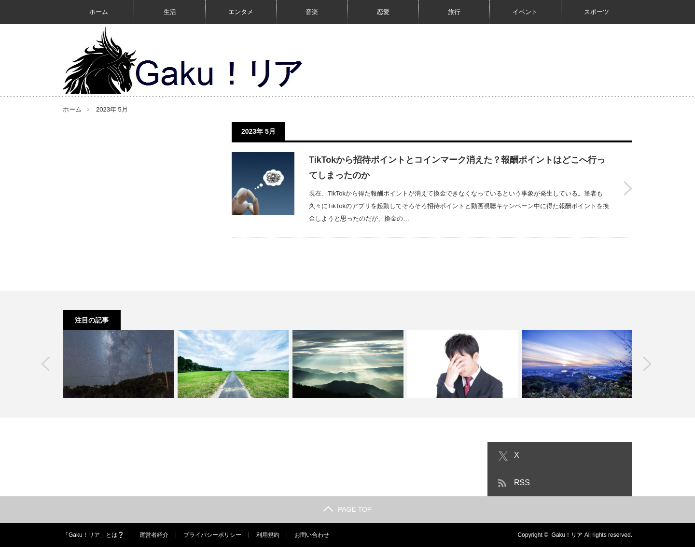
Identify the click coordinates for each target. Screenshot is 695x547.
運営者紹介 (153, 535)
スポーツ (596, 11)
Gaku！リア (567, 535)
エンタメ (240, 11)
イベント (525, 11)
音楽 (312, 11)
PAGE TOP (347, 509)
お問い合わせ (311, 535)
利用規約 (267, 535)
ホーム (98, 11)
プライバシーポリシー (212, 535)
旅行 (454, 11)
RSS (522, 482)
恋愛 (383, 11)
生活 (170, 11)
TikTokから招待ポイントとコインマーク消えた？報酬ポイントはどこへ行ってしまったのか (457, 167)
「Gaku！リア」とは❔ (94, 535)
